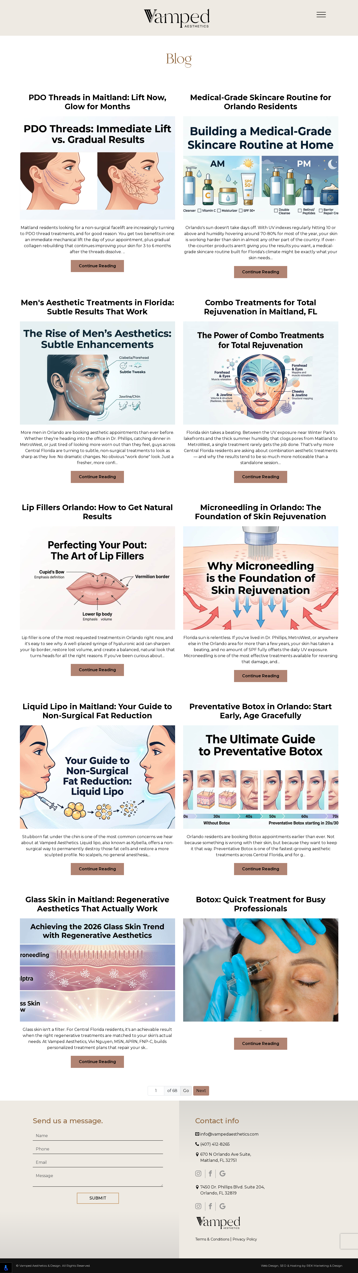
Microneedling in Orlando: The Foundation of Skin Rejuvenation (260, 512)
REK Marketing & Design (324, 1265)
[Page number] (156, 1091)
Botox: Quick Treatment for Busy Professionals (261, 904)
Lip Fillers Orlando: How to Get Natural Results (97, 512)
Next (201, 1090)
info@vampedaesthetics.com (226, 1134)
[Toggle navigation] (321, 14)
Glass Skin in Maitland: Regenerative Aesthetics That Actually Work (97, 904)
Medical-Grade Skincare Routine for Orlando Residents (260, 102)
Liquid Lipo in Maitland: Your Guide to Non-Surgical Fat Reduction (97, 711)
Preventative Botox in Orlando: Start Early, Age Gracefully (260, 711)
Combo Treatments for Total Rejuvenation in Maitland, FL (260, 307)
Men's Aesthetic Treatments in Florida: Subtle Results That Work (97, 307)
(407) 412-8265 (212, 1144)
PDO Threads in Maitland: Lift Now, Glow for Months (97, 102)
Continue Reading (97, 266)
